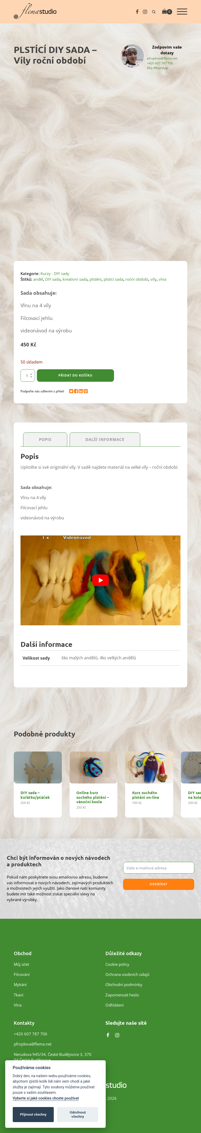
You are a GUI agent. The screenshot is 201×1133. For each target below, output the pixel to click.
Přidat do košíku (75, 375)
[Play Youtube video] (100, 580)
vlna (162, 279)
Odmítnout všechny (78, 1114)
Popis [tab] (45, 439)
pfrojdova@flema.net (162, 58)
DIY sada (53, 279)
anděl (38, 279)
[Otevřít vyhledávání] (153, 12)
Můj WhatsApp (157, 68)
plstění (96, 279)
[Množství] (28, 375)
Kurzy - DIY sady (55, 273)
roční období (136, 279)
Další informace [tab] (104, 439)
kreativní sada (75, 279)
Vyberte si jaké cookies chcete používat (46, 1098)
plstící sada (113, 279)
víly (153, 279)
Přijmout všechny (33, 1114)
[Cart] (167, 12)
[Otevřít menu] (182, 12)
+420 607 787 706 (160, 63)
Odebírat (159, 884)
